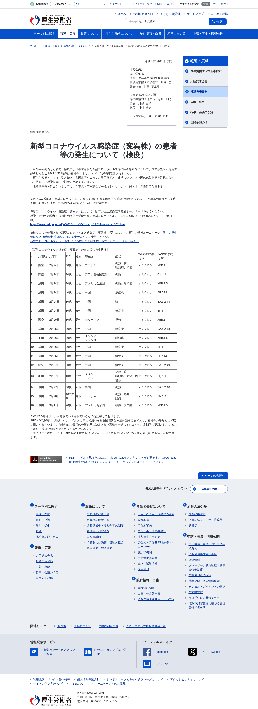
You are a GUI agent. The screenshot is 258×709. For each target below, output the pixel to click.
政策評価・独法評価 (99, 544)
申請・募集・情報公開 (205, 531)
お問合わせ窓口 (143, 13)
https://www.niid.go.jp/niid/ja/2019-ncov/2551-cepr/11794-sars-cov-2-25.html (77, 224)
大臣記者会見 (198, 81)
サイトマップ (195, 13)
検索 (220, 21)
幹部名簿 (143, 516)
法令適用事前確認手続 (203, 547)
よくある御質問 (170, 13)
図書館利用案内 (108, 620)
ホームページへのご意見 (110, 677)
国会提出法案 (197, 510)
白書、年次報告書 (149, 587)
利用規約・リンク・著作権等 (51, 673)
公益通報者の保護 (200, 569)
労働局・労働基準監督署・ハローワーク (156, 541)
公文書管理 (196, 586)
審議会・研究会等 (98, 527)
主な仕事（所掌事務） (152, 527)
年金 (39, 527)
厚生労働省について (152, 504)
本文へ (122, 13)
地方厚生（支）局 (149, 533)
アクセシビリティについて (187, 673)
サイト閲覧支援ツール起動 (147, 4)
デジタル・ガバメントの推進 (207, 580)
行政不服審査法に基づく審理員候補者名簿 (207, 599)
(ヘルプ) (169, 4)
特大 (223, 4)
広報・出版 (197, 102)
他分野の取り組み (47, 533)
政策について (96, 504)
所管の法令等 (198, 504)
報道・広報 (199, 61)
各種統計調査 (146, 581)
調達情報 (194, 553)
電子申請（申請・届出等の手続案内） (207, 540)
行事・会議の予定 (201, 112)
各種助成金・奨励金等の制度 (105, 521)
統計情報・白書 (149, 575)
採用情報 (143, 565)
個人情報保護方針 (88, 673)
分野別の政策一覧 (98, 510)
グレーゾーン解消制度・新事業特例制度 (207, 561)
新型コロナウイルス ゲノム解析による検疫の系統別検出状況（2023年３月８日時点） (84, 241)
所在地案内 (145, 521)
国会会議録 (94, 533)
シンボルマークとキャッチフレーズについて (135, 673)
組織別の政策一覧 (98, 516)
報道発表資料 (198, 91)
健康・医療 (43, 510)
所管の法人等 (82, 620)
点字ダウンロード (117, 4)
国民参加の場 (219, 13)
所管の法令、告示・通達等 (206, 516)
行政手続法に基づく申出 (204, 591)
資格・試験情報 (147, 560)
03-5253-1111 (100, 695)
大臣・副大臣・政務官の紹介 (156, 510)
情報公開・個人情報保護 (204, 574)
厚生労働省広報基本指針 (206, 71)
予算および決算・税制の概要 (105, 538)
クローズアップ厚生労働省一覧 (146, 620)
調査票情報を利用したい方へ (156, 593)
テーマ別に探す (47, 504)
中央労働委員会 (147, 554)
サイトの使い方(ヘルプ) (48, 677)
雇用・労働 (43, 521)
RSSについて (78, 677)
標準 (205, 4)
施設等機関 (145, 548)
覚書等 (193, 521)
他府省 (61, 620)
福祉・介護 (43, 516)
